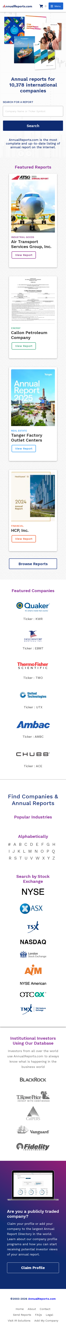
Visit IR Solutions (19, 1320)
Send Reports (22, 1314)
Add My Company (46, 1320)
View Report (23, 255)
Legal (49, 1314)
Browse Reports (33, 564)
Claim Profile (33, 1267)
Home (20, 1309)
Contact (45, 1309)
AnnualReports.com (42, 1298)
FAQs (38, 1314)
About (32, 1309)
